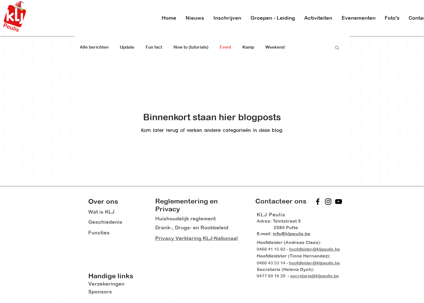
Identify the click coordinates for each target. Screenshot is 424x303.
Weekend (275, 47)
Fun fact (154, 47)
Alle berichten (94, 47)
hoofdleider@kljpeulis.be (314, 249)
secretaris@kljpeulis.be (314, 275)
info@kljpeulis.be (291, 233)
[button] (337, 48)
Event (225, 47)
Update (127, 47)
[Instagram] (328, 201)
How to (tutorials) (190, 47)
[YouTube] (338, 201)
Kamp (248, 47)
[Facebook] (318, 201)
